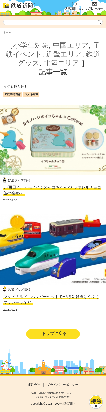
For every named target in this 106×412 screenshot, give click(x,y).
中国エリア (71, 45)
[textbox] (53, 22)
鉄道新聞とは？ (74, 6)
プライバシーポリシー (62, 384)
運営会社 (34, 384)
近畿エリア (64, 54)
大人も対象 (31, 94)
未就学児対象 (12, 94)
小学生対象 (31, 45)
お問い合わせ (94, 6)
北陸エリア (61, 63)
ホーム (7, 32)
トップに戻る (54, 333)
